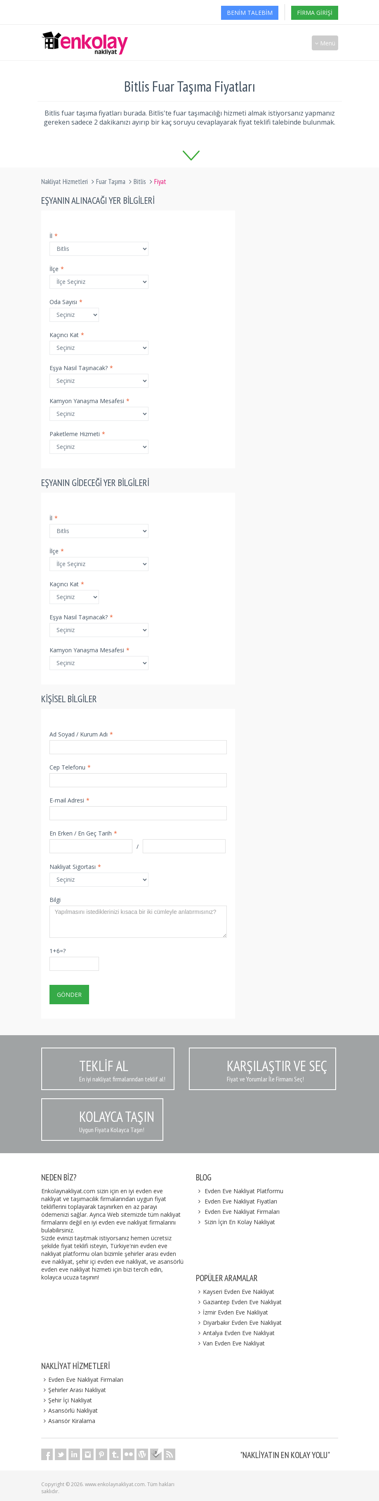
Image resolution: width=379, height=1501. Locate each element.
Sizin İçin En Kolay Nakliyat (240, 1222)
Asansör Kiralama (68, 1421)
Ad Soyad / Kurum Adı (81, 734)
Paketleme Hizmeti (77, 434)
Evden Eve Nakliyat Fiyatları (241, 1201)
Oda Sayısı (65, 302)
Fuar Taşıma (110, 181)
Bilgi (55, 900)
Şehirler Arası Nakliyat (73, 1390)
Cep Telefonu (70, 767)
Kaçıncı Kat (66, 335)
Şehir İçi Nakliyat (66, 1400)
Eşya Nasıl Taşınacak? (81, 368)
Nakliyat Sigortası (75, 867)
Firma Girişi (314, 13)
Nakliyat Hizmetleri (64, 181)
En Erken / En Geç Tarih (83, 833)
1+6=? (57, 951)
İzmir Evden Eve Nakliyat (232, 1312)
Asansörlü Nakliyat (69, 1410)
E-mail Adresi (69, 800)
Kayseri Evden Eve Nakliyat (235, 1292)
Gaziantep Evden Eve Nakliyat (239, 1302)
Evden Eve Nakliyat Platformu (244, 1191)
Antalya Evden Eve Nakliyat (235, 1333)
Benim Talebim (250, 13)
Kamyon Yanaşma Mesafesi (89, 401)
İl (53, 236)
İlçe (56, 269)
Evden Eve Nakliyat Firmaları (242, 1211)
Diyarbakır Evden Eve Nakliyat (239, 1322)
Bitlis (140, 181)
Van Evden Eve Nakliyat (230, 1343)
